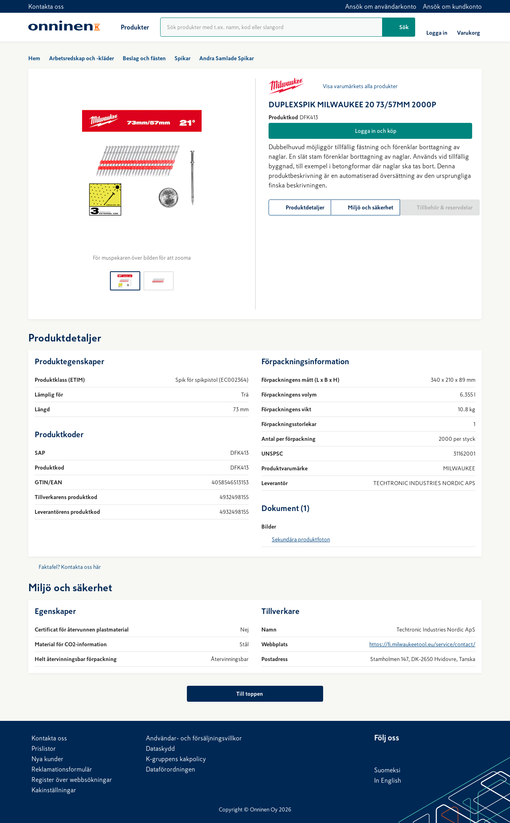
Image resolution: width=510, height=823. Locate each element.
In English (387, 780)
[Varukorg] (468, 27)
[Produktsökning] (271, 27)
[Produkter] (128, 27)
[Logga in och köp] (370, 131)
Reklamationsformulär (61, 769)
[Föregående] (44, 170)
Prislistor (43, 748)
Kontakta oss (46, 6)
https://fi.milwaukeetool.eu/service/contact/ (422, 644)
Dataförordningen (170, 769)
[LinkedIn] (380, 752)
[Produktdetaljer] (300, 207)
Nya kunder (47, 759)
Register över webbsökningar (71, 779)
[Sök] (398, 27)
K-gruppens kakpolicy (176, 759)
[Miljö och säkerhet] (365, 207)
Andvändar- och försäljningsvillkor (194, 738)
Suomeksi (387, 770)
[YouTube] (428, 752)
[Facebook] (396, 752)
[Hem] (64, 27)
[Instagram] (444, 752)
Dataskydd (160, 748)
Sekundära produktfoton (301, 539)
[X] (412, 752)
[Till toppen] (255, 694)
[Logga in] (437, 27)
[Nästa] (239, 170)
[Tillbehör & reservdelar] (440, 207)
